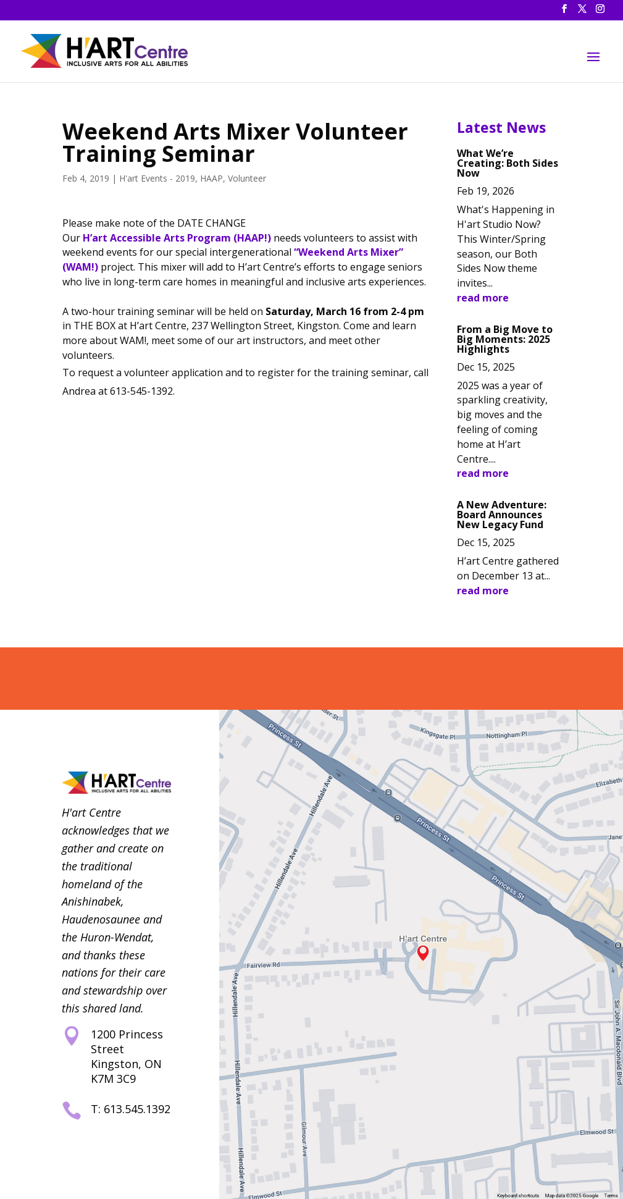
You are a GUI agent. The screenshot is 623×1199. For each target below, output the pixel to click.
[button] (564, 12)
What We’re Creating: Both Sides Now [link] (507, 163)
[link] (107, 50)
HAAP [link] (211, 178)
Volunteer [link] (247, 178)
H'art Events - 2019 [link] (157, 178)
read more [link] (483, 298)
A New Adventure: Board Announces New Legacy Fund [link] (501, 514)
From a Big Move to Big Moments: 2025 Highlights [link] (505, 339)
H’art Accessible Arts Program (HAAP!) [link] (177, 238)
